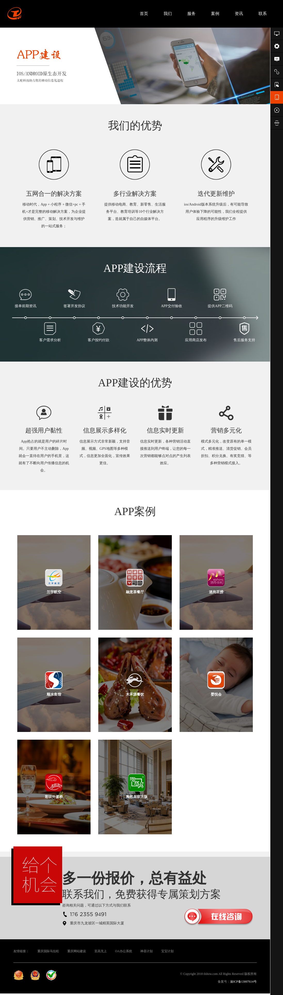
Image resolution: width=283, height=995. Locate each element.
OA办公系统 (123, 953)
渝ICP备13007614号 (243, 983)
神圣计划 (146, 953)
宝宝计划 (167, 953)
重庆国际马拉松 (48, 953)
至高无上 (100, 953)
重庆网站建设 (76, 953)
